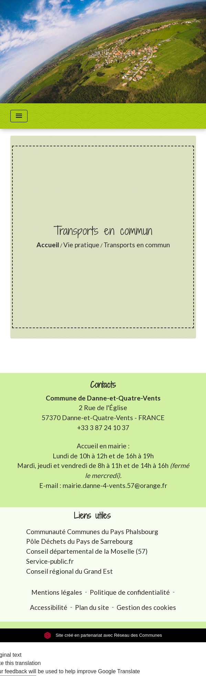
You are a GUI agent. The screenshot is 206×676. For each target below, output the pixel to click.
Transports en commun (137, 245)
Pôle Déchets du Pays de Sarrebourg (79, 541)
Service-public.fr (50, 561)
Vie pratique (81, 245)
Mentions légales (56, 592)
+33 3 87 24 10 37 (103, 427)
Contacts (103, 385)
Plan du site (92, 607)
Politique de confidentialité (130, 592)
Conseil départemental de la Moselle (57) (87, 551)
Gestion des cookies (146, 607)
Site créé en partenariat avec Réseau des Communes (103, 635)
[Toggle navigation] (19, 116)
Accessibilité (48, 607)
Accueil (47, 245)
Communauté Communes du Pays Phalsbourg (92, 531)
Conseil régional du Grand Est (69, 571)
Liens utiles (92, 516)
